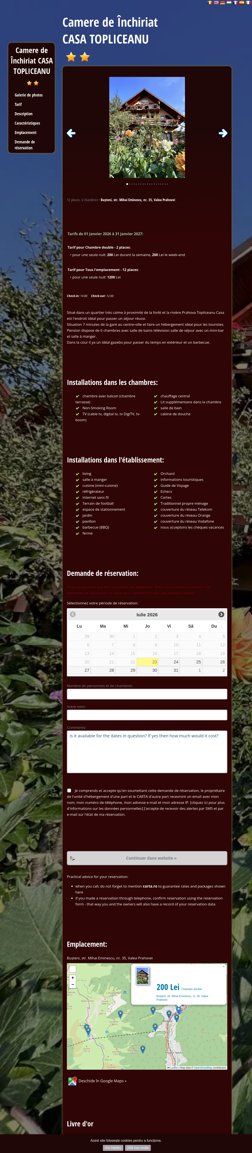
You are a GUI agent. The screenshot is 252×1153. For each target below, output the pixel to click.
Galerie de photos (29, 95)
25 (198, 662)
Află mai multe (138, 1148)
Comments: (76, 727)
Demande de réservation (25, 145)
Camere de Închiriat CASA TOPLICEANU (32, 60)
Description (24, 114)
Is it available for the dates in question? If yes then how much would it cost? (147, 752)
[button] (178, 1010)
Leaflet (172, 1067)
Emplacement (25, 132)
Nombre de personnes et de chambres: (100, 685)
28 (111, 670)
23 (154, 662)
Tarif (18, 104)
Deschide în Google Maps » (97, 1080)
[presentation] (99, 834)
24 (176, 662)
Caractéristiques (27, 123)
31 (176, 670)
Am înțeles (113, 1148)
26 (222, 662)
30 (154, 670)
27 (87, 670)
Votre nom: (76, 706)
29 (133, 670)
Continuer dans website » (151, 858)
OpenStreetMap (203, 1067)
